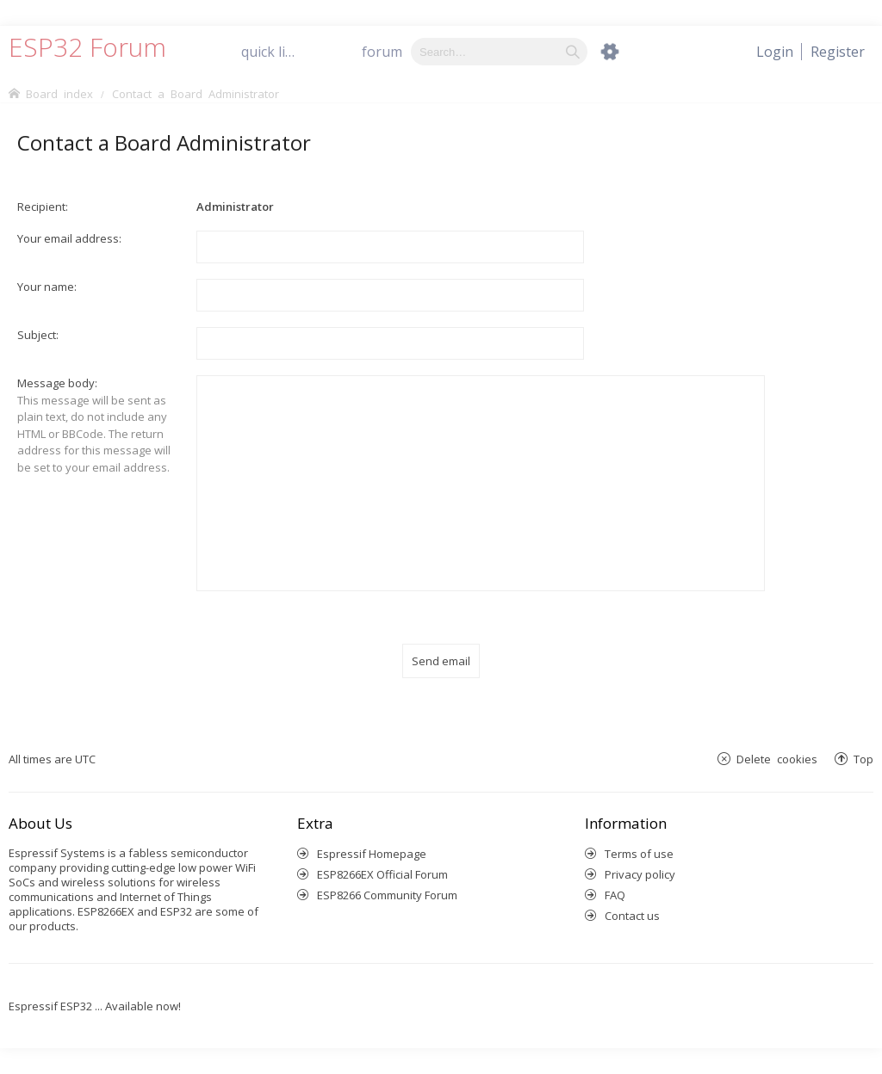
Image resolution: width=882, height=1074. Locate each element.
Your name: (47, 286)
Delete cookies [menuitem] (776, 758)
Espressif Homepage (371, 853)
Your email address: (69, 238)
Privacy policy (640, 874)
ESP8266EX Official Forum (382, 874)
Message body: (57, 383)
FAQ (615, 895)
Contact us (632, 915)
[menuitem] (838, 51)
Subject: (38, 335)
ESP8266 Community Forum (387, 895)
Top (863, 758)
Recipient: (42, 206)
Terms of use (639, 853)
